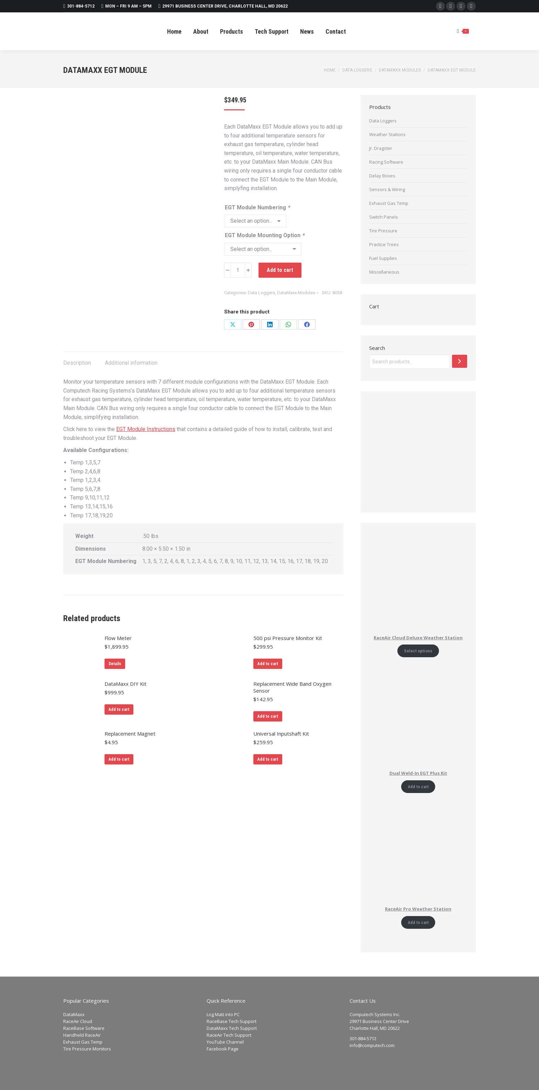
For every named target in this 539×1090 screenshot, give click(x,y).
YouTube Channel (225, 1042)
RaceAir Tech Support (229, 1035)
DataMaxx (74, 1014)
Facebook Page (223, 1049)
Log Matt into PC (223, 1014)
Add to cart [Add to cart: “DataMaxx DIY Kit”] (119, 709)
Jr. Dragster (380, 148)
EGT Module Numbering (257, 207)
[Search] (459, 361)
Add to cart (280, 270)
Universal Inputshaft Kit (281, 733)
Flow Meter (118, 638)
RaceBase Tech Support (231, 1021)
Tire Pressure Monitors (87, 1049)
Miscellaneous (384, 272)
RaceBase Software (83, 1028)
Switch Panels (383, 217)
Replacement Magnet (129, 733)
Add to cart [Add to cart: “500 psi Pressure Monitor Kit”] (267, 663)
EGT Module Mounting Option (264, 235)
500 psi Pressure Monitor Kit (287, 638)
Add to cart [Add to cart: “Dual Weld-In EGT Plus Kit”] (418, 786)
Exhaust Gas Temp (388, 203)
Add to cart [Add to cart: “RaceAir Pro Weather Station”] (418, 922)
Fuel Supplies (383, 258)
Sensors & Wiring (387, 189)
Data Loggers (261, 292)
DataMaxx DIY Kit (125, 683)
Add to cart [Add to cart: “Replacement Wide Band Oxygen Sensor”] (267, 716)
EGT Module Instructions (145, 429)
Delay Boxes (382, 176)
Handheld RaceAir (82, 1035)
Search (377, 347)
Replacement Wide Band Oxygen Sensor (292, 687)
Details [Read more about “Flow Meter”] (115, 663)
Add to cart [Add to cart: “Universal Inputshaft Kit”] (267, 759)
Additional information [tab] (131, 363)
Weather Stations (387, 134)
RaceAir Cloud (77, 1021)
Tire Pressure (383, 231)
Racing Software (386, 162)
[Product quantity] (238, 270)
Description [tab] (77, 363)
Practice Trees (384, 244)
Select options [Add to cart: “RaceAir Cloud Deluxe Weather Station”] (418, 650)
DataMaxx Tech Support (232, 1028)
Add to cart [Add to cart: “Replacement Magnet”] (119, 759)
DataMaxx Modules (296, 292)
